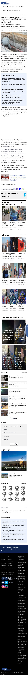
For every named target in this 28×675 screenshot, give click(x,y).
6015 (11, 229)
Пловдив (5, 7)
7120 (19, 311)
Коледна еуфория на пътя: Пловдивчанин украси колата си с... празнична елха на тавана (14, 224)
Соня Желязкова (23, 30)
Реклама (3, 559)
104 (17, 386)
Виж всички (22, 203)
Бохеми (17, 549)
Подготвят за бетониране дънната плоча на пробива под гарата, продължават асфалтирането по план (20, 335)
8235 (3, 286)
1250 (17, 400)
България (11, 7)
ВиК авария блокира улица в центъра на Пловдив (21, 224)
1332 (26, 284)
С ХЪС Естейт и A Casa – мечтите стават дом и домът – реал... (17, 474)
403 (17, 414)
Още (18, 11)
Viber (17, 189)
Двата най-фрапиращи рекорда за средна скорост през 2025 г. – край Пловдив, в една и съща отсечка (17, 398)
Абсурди (3, 551)
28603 (17, 477)
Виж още (14, 419)
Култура (14, 11)
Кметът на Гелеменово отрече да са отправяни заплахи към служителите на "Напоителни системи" (18, 412)
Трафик (11, 549)
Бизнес (23, 7)
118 (17, 407)
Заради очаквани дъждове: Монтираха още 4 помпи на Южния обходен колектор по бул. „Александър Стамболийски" (6, 224)
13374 (11, 311)
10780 (9, 258)
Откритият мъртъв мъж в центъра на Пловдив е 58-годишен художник (22, 255)
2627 (19, 229)
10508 (9, 227)
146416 (23, 343)
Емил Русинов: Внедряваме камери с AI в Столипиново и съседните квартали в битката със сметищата (14, 280)
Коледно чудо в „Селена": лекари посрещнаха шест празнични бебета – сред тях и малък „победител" (6, 306)
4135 (11, 286)
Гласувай (14, 444)
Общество (16, 547)
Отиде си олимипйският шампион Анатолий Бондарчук (13, 540)
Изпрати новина (27, 331)
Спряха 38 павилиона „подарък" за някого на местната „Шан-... (12, 531)
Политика (18, 7)
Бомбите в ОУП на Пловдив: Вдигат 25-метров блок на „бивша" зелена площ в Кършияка (13, 306)
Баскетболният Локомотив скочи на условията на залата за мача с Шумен (17, 404)
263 (17, 393)
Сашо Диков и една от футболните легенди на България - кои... (13, 535)
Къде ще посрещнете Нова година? (12, 426)
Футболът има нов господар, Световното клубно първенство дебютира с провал (22, 306)
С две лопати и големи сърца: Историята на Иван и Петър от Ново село (5, 280)
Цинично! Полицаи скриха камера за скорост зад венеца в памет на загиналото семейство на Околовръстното (8, 336)
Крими (4, 11)
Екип (9, 557)
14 (17, 379)
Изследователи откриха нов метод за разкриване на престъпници (17, 376)
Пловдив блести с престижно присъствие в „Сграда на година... (14, 467)
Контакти (3, 568)
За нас (2, 557)
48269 (3, 311)
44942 (10, 343)
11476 (22, 368)
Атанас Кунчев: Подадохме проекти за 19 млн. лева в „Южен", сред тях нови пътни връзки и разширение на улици (13, 255)
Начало (3, 547)
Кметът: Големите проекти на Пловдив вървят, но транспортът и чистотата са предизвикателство (8, 255)
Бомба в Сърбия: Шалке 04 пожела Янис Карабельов (18, 383)
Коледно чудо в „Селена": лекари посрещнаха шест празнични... (13, 526)
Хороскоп (4, 483)
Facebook (14, 189)
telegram (20, 189)
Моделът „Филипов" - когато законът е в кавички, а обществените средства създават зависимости (20, 359)
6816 (11, 260)
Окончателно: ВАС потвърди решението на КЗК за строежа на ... (14, 522)
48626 (9, 470)
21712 (19, 260)
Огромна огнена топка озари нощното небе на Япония (15, 390)
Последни (4, 372)
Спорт (9, 11)
